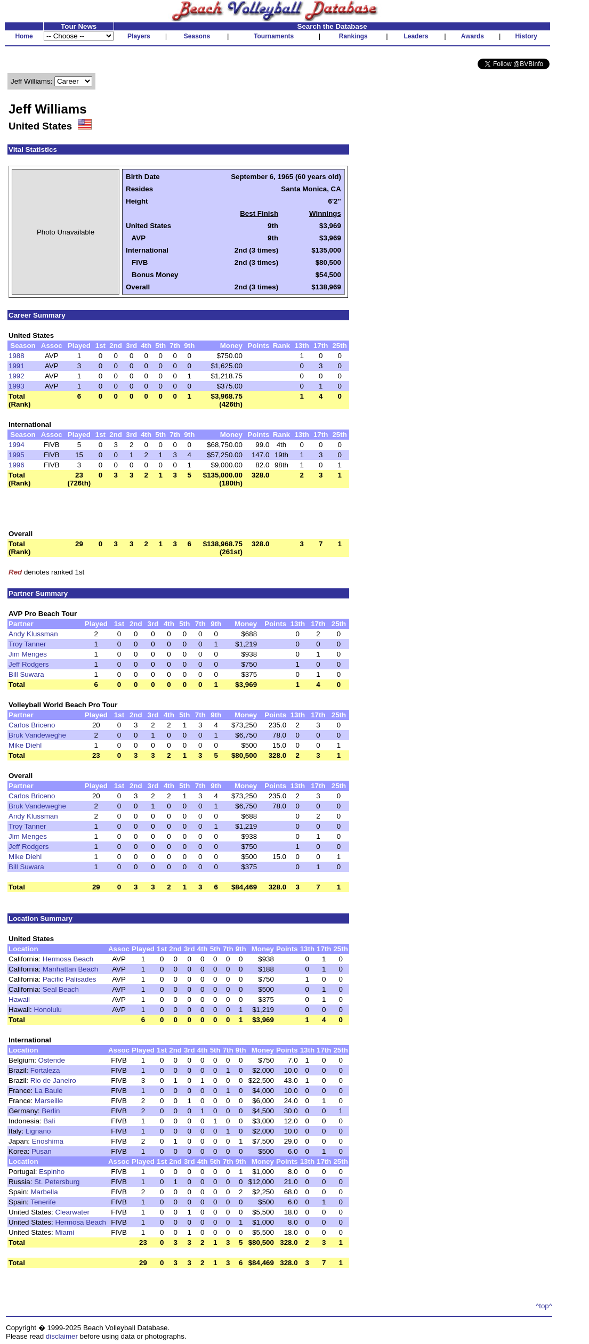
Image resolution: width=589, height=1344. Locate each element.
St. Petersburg (56, 1182)
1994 (17, 445)
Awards (472, 36)
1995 (17, 455)
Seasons (197, 36)
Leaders (416, 36)
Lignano (38, 1131)
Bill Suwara (26, 674)
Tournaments (274, 36)
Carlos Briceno (32, 725)
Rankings (353, 36)
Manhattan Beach (70, 969)
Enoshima (47, 1141)
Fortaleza (45, 1070)
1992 (17, 376)
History (526, 36)
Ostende (51, 1060)
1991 (17, 366)
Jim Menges (28, 654)
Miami (64, 1232)
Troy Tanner (27, 644)
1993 (17, 386)
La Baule (49, 1091)
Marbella (44, 1192)
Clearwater (72, 1212)
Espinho (51, 1172)
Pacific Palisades (69, 979)
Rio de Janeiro (53, 1080)
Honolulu (48, 1010)
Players (138, 36)
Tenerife (42, 1202)
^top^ (544, 1306)
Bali (49, 1121)
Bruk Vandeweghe (37, 735)
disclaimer (62, 1336)
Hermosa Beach (68, 959)
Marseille (49, 1101)
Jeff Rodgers (29, 664)
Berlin (51, 1111)
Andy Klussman (33, 634)
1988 (17, 356)
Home (24, 36)
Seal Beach (61, 989)
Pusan (41, 1151)
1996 (17, 465)
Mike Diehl (25, 745)
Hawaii (19, 999)
